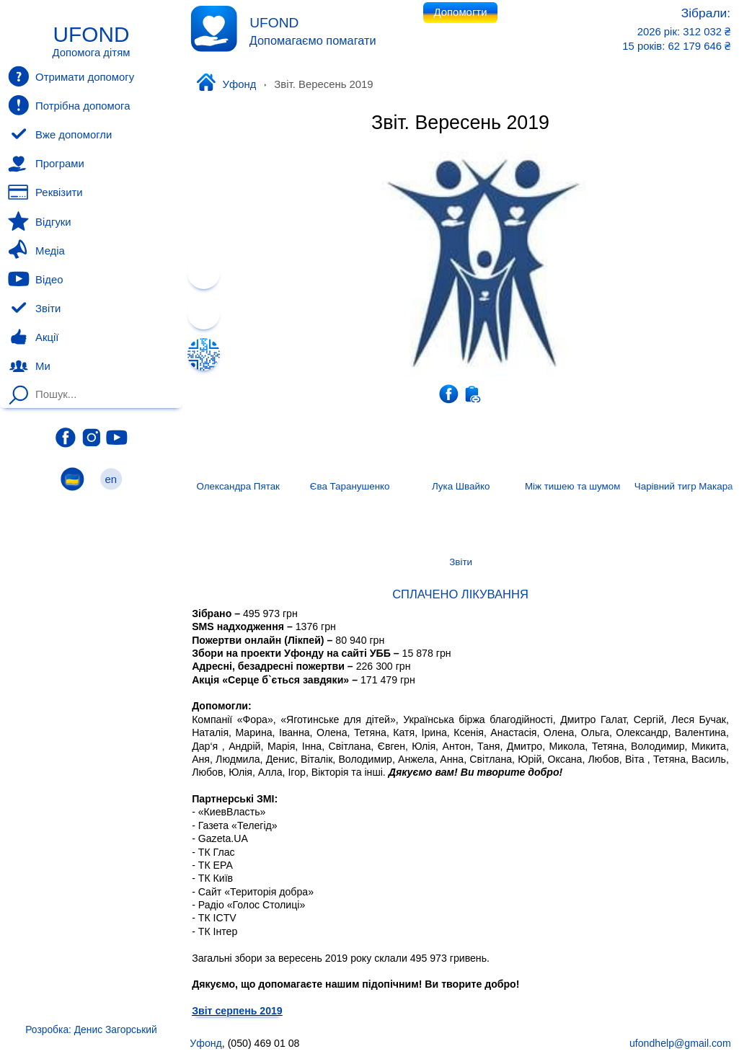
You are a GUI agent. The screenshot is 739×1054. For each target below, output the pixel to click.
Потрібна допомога (69, 105)
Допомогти (460, 12)
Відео (35, 279)
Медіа (36, 250)
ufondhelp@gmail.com (680, 1043)
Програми (46, 163)
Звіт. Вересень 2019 (460, 122)
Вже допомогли (60, 135)
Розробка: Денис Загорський (90, 1029)
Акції (33, 337)
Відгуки (39, 221)
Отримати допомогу (71, 76)
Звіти (34, 308)
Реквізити (45, 192)
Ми (29, 366)
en (111, 479)
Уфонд (226, 83)
